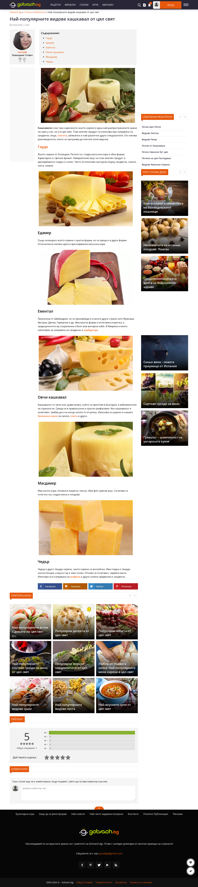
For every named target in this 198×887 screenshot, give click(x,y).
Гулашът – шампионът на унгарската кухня (162, 439)
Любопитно (39, 12)
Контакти (133, 813)
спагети (62, 135)
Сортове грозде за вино (161, 404)
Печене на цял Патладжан (156, 158)
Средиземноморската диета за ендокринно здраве (160, 283)
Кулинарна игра (25, 813)
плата (73, 416)
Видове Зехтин (150, 133)
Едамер (50, 42)
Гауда (49, 38)
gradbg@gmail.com (110, 853)
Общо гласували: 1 (27, 748)
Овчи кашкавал (55, 52)
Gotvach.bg (15, 12)
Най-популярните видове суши (25, 707)
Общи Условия (84, 882)
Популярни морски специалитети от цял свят (71, 668)
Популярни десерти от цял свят (72, 633)
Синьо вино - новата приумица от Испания (160, 364)
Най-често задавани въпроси (106, 813)
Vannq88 (22, 52)
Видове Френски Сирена (156, 164)
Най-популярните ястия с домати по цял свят (30, 629)
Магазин (107, 4)
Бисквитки (121, 882)
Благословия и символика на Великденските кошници (163, 207)
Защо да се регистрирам (53, 813)
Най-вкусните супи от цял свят (114, 707)
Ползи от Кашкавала (153, 145)
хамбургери (91, 330)
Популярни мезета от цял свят (114, 633)
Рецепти (55, 4)
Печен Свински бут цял (155, 151)
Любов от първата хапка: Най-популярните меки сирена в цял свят (116, 668)
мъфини (75, 576)
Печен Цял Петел (151, 126)
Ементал (50, 47)
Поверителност (104, 882)
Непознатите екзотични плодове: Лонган (161, 247)
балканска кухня (48, 416)
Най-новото (78, 813)
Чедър (49, 61)
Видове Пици (149, 139)
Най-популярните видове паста (68, 707)
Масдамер (51, 56)
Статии (84, 4)
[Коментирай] (78, 793)
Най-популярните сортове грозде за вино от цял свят (30, 668)
